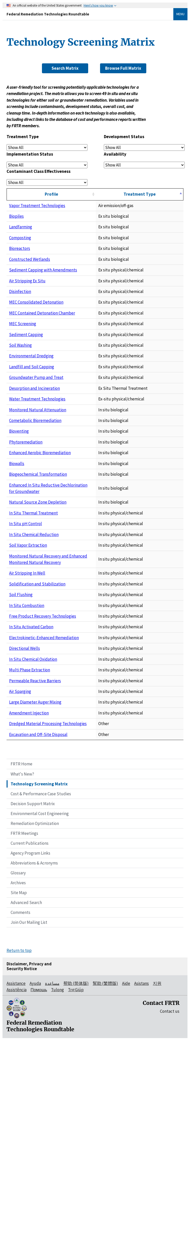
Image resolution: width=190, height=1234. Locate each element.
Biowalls (16, 547)
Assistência (17, 1183)
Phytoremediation (25, 525)
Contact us (169, 1204)
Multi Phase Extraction (29, 834)
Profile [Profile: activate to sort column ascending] (70, 194)
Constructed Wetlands (29, 259)
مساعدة (52, 1176)
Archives (18, 1076)
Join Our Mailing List (29, 1115)
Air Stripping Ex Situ (27, 290)
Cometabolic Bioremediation (35, 504)
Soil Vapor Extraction (28, 645)
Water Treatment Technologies (37, 479)
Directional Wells (24, 800)
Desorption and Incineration (34, 462)
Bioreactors (19, 248)
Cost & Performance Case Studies (41, 987)
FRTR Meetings (24, 1026)
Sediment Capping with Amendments (43, 273)
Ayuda (35, 1176)
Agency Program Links (30, 1046)
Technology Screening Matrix (39, 977)
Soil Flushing (21, 713)
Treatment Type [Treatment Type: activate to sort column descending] (159, 194)
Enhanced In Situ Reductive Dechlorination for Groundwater (63, 569)
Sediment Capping (26, 376)
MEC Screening (22, 359)
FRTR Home (21, 957)
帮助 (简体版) (76, 1176)
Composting (20, 238)
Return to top (19, 1144)
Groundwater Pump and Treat (36, 445)
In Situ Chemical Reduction (34, 628)
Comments (20, 1106)
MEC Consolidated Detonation (36, 324)
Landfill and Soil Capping (31, 428)
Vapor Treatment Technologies (37, 205)
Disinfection (20, 307)
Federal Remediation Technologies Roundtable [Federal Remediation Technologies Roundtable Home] (48, 14)
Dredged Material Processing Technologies (48, 917)
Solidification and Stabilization (37, 696)
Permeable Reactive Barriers (35, 851)
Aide (126, 1176)
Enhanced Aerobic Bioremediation (40, 536)
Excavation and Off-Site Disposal (38, 927)
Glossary (18, 1066)
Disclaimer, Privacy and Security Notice (29, 1159)
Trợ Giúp (76, 1183)
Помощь (39, 1183)
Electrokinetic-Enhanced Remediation (44, 782)
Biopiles (16, 216)
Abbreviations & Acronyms (34, 1056)
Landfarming (20, 227)
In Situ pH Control (25, 610)
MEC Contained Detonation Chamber (42, 342)
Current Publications (30, 1036)
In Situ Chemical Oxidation (33, 817)
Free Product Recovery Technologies (42, 748)
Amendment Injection (29, 903)
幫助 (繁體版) (105, 1176)
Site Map (19, 1086)
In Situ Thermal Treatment (33, 593)
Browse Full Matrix (123, 68)
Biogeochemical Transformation (38, 558)
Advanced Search (26, 1096)
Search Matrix (65, 68)
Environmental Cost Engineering (40, 1006)
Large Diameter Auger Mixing (35, 886)
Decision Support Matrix (33, 997)
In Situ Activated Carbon (31, 765)
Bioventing (19, 515)
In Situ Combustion (26, 731)
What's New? (22, 967)
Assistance (16, 1176)
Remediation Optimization (35, 1016)
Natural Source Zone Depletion (37, 579)
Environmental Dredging (31, 411)
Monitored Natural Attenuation (37, 493)
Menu (180, 14)
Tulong (57, 1183)
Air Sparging (20, 868)
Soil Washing (20, 393)
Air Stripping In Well (27, 679)
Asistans (141, 1176)
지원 (157, 1176)
